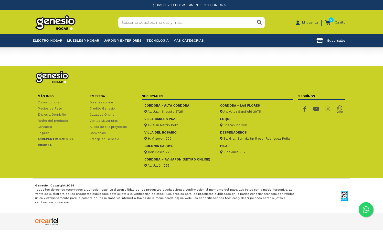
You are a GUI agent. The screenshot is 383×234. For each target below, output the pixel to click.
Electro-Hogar (47, 40)
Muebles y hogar (83, 40)
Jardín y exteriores (122, 40)
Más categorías (188, 40)
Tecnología (157, 40)
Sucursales (331, 40)
